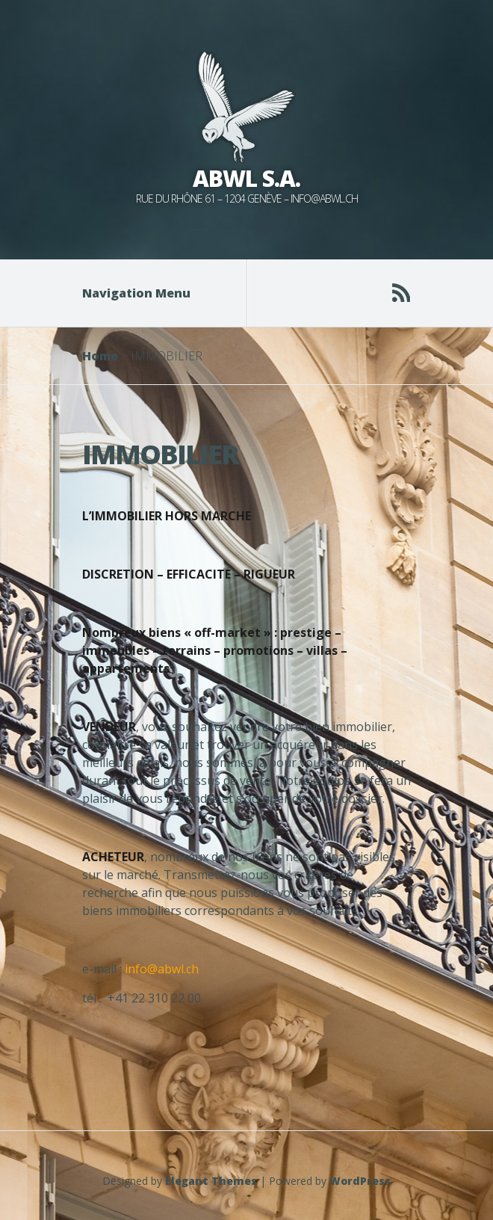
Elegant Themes (211, 1181)
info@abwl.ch (162, 969)
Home (100, 356)
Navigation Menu (145, 293)
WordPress (360, 1181)
